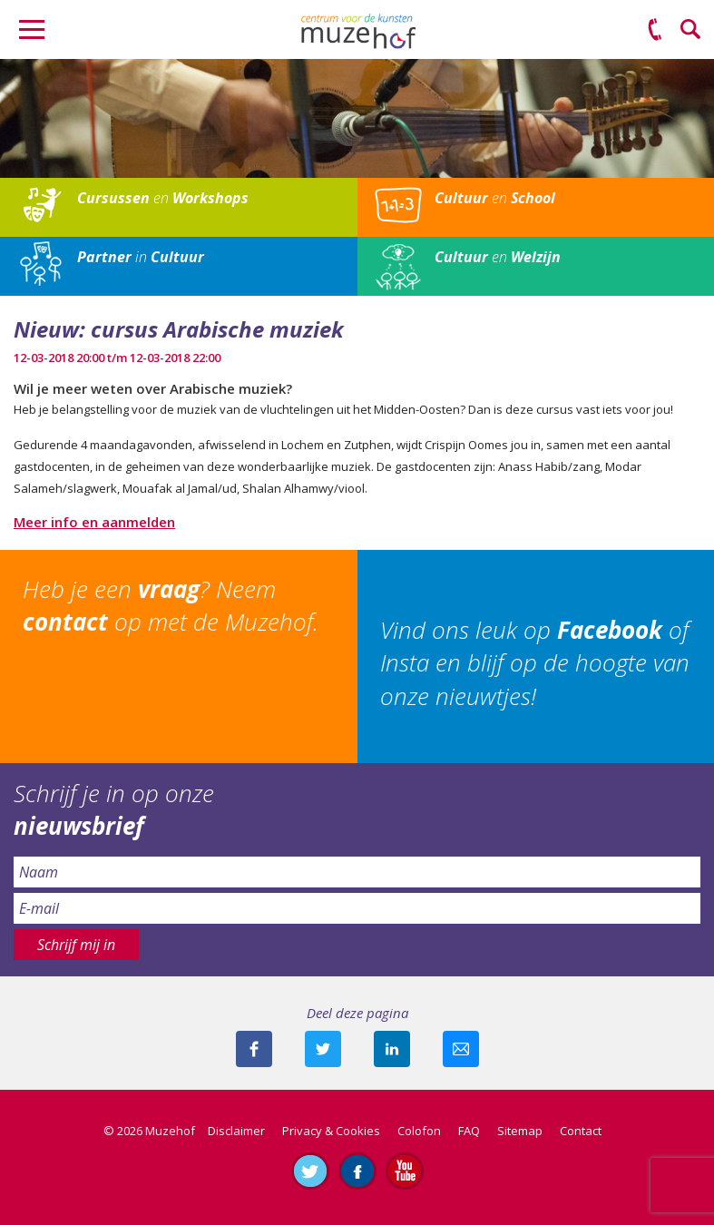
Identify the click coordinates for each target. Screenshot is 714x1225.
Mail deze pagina (461, 1049)
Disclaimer (236, 1130)
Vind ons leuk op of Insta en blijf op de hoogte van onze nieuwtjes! (535, 662)
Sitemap (520, 1130)
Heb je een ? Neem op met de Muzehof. (170, 605)
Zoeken (691, 30)
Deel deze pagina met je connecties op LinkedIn (392, 1049)
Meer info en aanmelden (94, 522)
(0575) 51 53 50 (655, 30)
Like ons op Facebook (357, 1170)
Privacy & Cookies (331, 1130)
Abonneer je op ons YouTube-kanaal (404, 1170)
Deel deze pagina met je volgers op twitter (323, 1049)
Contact (581, 1130)
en (163, 198)
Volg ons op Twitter (310, 1170)
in (140, 257)
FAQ (469, 1130)
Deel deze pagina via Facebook (254, 1049)
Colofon (419, 1130)
